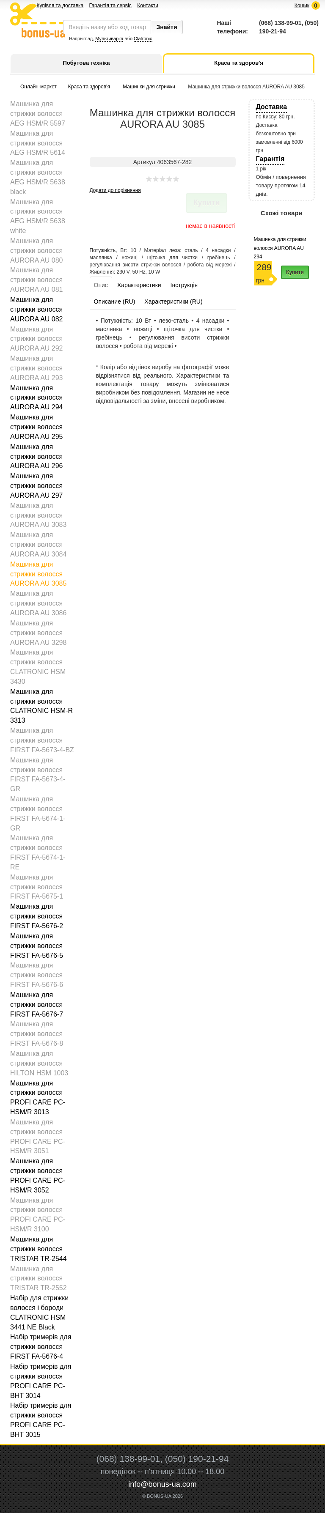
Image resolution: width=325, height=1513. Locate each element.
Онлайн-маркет (38, 87)
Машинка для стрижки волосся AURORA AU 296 (36, 456)
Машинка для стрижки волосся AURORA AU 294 (36, 397)
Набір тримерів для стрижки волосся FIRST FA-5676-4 (40, 1346)
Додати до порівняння (115, 190)
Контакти (147, 5)
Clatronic (143, 38)
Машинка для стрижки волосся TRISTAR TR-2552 (38, 1278)
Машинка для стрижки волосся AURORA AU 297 (36, 485)
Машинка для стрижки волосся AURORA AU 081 (36, 279)
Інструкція (184, 285)
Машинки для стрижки (149, 87)
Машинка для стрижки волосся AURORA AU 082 (36, 309)
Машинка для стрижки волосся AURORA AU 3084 (38, 544)
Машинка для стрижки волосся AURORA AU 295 (36, 427)
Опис (101, 285)
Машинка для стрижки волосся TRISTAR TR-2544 (38, 1249)
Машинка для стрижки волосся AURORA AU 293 (36, 368)
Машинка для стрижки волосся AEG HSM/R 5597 (37, 113)
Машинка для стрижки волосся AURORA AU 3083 (38, 515)
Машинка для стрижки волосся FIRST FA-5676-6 (36, 975)
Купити (295, 272)
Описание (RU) (114, 301)
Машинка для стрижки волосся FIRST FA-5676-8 (36, 1033)
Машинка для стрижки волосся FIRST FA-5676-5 (36, 945)
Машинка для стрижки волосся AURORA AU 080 (36, 250)
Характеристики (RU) (173, 301)
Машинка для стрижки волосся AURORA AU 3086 (38, 603)
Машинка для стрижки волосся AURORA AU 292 (36, 339)
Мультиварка (109, 38)
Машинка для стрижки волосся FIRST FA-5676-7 (36, 1004)
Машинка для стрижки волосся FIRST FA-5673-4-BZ (42, 740)
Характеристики (139, 285)
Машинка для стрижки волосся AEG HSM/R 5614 (37, 143)
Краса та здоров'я (89, 87)
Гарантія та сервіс (110, 5)
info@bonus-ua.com (162, 1484)
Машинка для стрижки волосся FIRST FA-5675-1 (36, 887)
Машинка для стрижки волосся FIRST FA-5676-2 (36, 916)
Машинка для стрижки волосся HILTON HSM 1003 (39, 1063)
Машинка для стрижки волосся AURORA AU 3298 (38, 632)
